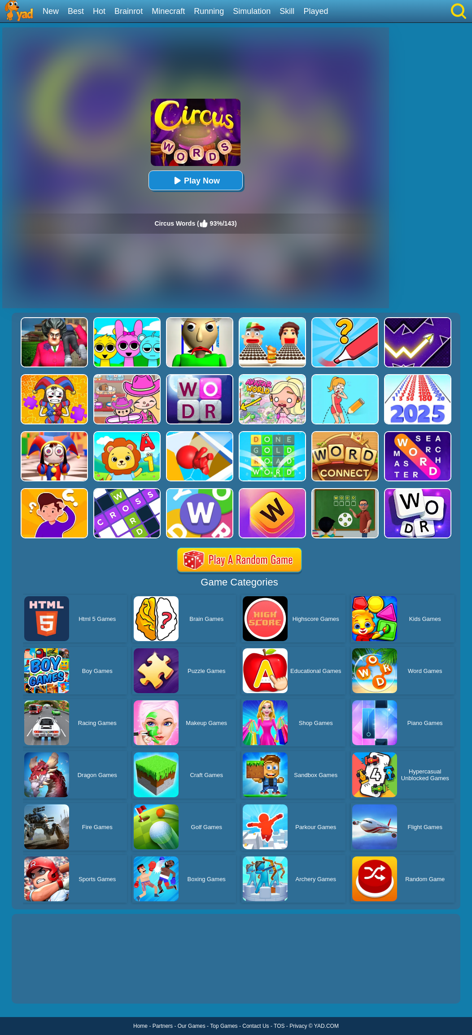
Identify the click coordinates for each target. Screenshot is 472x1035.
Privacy (298, 1026)
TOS (279, 1026)
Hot (99, 11)
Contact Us (255, 1026)
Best (76, 11)
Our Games (191, 1026)
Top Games (223, 1026)
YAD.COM (326, 1026)
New (51, 11)
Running (209, 11)
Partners (163, 1026)
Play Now (195, 180)
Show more (42, 986)
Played (315, 11)
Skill (287, 11)
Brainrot (128, 11)
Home (140, 1026)
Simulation (252, 11)
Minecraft (168, 11)
